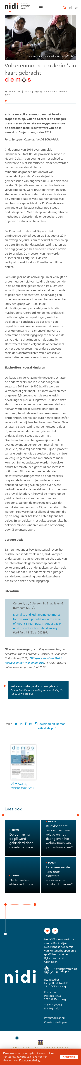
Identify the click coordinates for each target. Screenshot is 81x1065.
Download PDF (25, 693)
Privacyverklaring (54, 1018)
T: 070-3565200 (53, 1005)
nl (70, 7)
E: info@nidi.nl (52, 1008)
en (77, 7)
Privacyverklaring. (30, 1060)
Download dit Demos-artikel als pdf (51, 726)
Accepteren (69, 1057)
